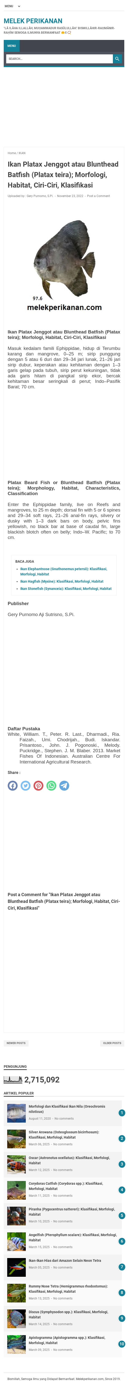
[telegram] (64, 786)
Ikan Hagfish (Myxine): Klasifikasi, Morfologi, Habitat (61, 581)
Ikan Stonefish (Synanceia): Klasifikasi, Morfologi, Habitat (66, 589)
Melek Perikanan (33, 21)
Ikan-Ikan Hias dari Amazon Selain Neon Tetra (65, 1261)
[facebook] (13, 786)
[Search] (59, 58)
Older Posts (112, 1043)
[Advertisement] (64, 104)
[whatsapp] (51, 786)
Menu (11, 46)
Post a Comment (98, 196)
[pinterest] (38, 786)
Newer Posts (16, 1043)
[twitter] (26, 786)
